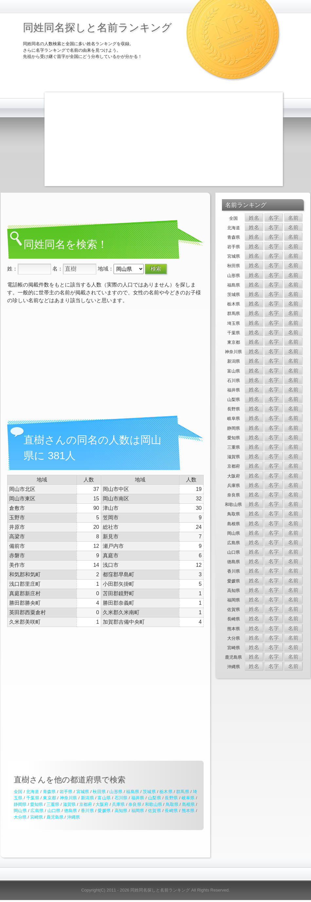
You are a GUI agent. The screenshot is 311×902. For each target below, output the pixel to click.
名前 (293, 218)
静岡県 (20, 804)
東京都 (49, 797)
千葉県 (32, 797)
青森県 (49, 791)
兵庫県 (118, 804)
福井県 (137, 797)
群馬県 (182, 791)
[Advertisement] (136, 138)
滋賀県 (69, 804)
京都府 (85, 804)
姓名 (254, 218)
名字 (273, 218)
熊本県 (188, 810)
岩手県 (66, 791)
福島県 (132, 791)
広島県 (37, 810)
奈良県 (134, 804)
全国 (18, 791)
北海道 (32, 791)
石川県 (121, 797)
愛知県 (36, 804)
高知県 (121, 810)
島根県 (188, 804)
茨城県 (149, 791)
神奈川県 (68, 797)
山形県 (115, 791)
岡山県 (20, 810)
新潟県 (87, 797)
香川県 (87, 810)
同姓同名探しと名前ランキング (97, 27)
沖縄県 (73, 817)
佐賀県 (154, 810)
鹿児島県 (55, 817)
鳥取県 (172, 804)
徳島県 (70, 810)
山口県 (54, 810)
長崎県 (171, 810)
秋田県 (99, 791)
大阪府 (102, 804)
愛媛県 (104, 810)
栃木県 (166, 791)
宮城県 (82, 791)
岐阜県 (188, 797)
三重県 (52, 804)
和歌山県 (153, 804)
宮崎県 (36, 817)
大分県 (20, 817)
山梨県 (154, 797)
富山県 (104, 797)
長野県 (171, 797)
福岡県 (137, 810)
